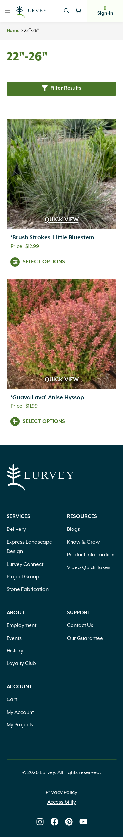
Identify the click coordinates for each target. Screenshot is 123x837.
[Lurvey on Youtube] (83, 822)
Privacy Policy (61, 793)
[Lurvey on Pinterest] (69, 822)
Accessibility (61, 802)
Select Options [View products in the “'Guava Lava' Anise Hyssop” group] (44, 421)
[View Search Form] (66, 11)
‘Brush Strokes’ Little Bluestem (52, 237)
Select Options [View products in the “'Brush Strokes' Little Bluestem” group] (44, 262)
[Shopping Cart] (78, 10)
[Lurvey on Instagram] (40, 822)
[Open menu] (8, 11)
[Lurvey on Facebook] (54, 822)
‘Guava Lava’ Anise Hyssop (47, 397)
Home (13, 30)
